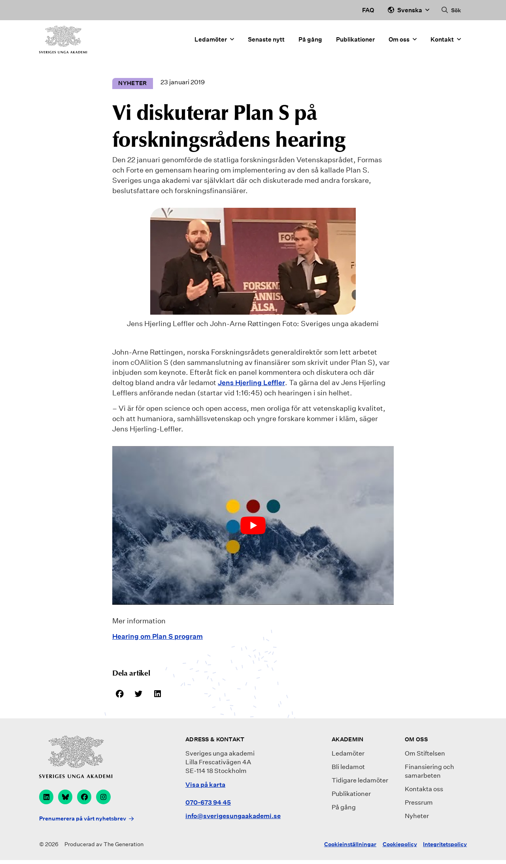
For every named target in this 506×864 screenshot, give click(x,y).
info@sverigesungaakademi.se (233, 817)
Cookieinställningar (350, 848)
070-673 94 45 (208, 803)
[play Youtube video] (253, 525)
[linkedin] (47, 798)
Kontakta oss (424, 790)
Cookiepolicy (400, 848)
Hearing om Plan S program (159, 636)
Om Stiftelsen (425, 754)
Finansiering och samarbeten (429, 772)
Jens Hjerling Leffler (252, 382)
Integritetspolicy (445, 848)
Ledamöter (214, 42)
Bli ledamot (348, 768)
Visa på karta (205, 785)
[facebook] (87, 798)
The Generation (123, 848)
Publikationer (355, 42)
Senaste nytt (266, 42)
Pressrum (419, 803)
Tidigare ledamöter (360, 781)
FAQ (368, 10)
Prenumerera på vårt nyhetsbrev (82, 822)
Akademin (347, 740)
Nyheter (417, 817)
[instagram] (107, 798)
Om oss (403, 42)
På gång (310, 42)
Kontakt (445, 42)
